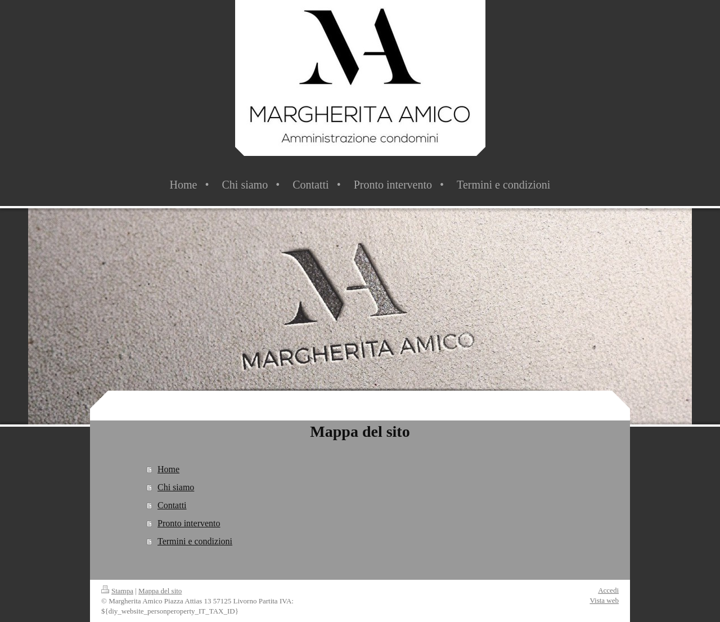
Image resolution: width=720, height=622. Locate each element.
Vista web (604, 600)
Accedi (608, 590)
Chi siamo (176, 487)
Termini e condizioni (195, 541)
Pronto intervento (189, 523)
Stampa (117, 591)
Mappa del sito (160, 591)
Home (168, 469)
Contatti (172, 505)
